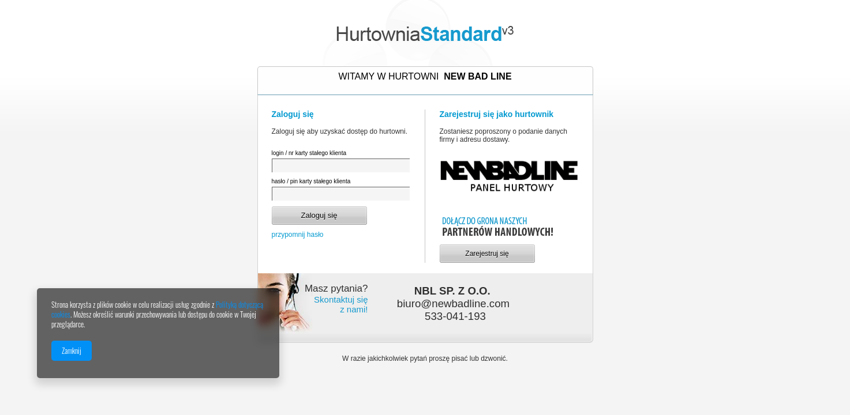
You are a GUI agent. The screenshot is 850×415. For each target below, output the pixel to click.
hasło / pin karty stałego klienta (311, 181)
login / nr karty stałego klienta (309, 153)
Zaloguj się (319, 215)
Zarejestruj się (486, 254)
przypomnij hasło (298, 235)
